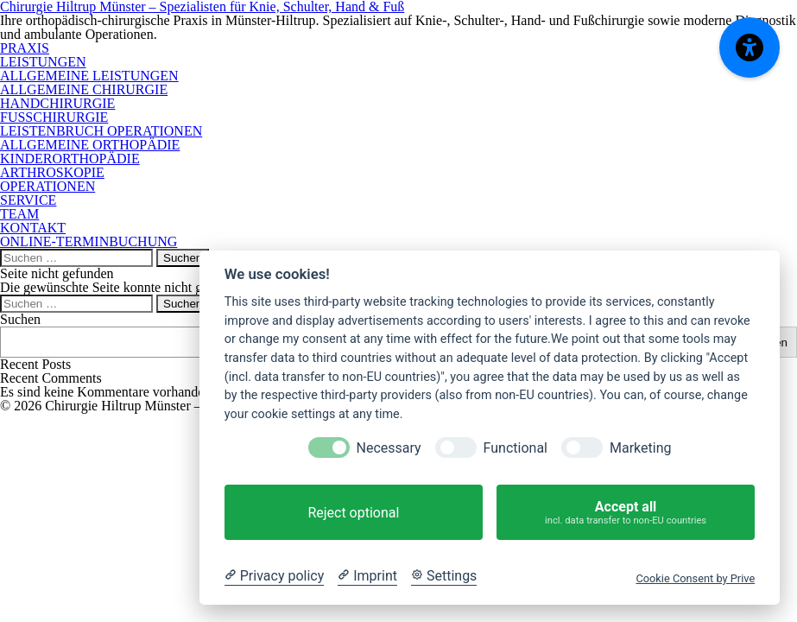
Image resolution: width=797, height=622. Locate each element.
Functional (515, 448)
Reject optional (353, 513)
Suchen (20, 319)
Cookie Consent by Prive (695, 578)
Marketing (640, 448)
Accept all (625, 512)
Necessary (389, 448)
